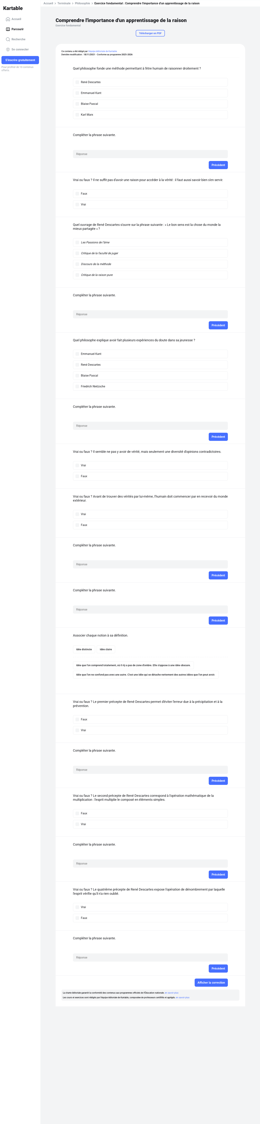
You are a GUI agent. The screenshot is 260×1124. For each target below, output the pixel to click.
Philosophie (82, 3)
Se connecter (17, 49)
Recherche (15, 39)
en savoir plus (171, 993)
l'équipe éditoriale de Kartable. (102, 51)
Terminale (64, 3)
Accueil (13, 19)
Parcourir (15, 29)
